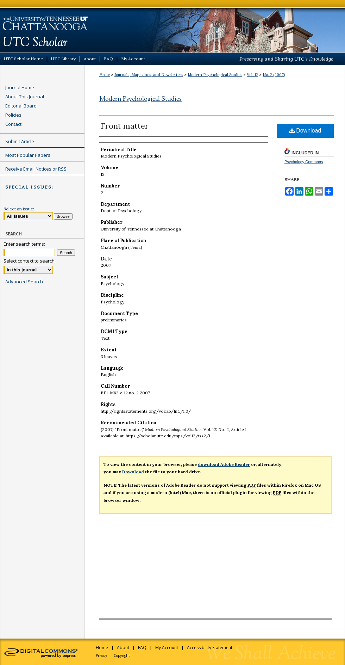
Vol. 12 (252, 74)
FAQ (142, 648)
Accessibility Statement (209, 648)
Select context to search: (30, 261)
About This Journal (24, 96)
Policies (13, 115)
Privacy (101, 655)
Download (305, 131)
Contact (13, 124)
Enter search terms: (24, 244)
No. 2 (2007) (274, 74)
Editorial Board (21, 106)
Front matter (125, 126)
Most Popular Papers (27, 155)
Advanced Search (24, 281)
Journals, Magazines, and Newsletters (148, 74)
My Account (166, 648)
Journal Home (19, 87)
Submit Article (19, 141)
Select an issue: (19, 208)
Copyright (122, 655)
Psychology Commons (303, 162)
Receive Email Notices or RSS (36, 169)
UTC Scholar (172, 26)
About (123, 648)
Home (104, 74)
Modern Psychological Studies (215, 74)
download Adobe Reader (224, 464)
